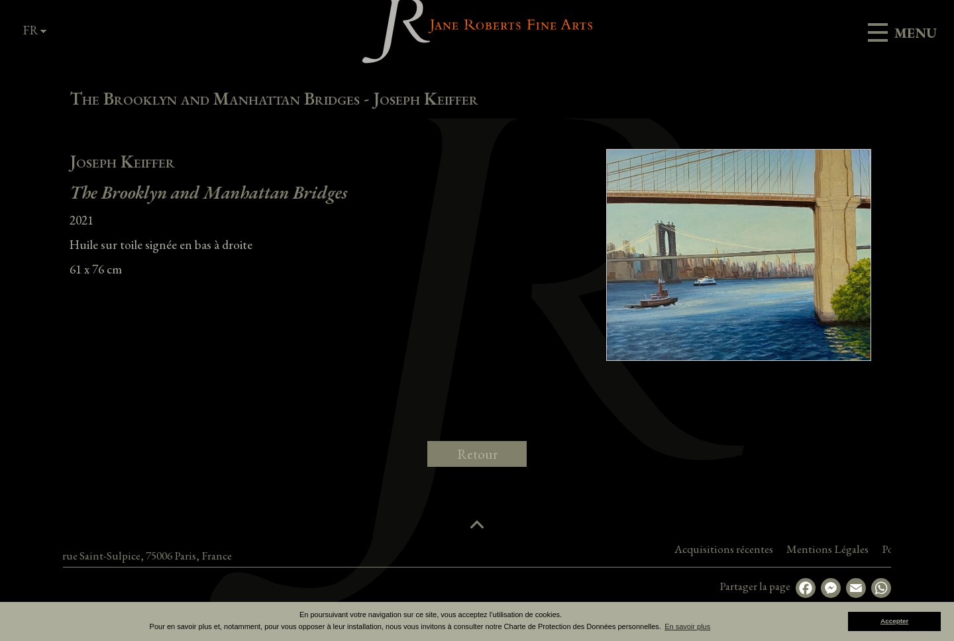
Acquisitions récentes (778, 549)
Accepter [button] (894, 620)
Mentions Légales (882, 549)
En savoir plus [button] (687, 626)
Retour (477, 454)
